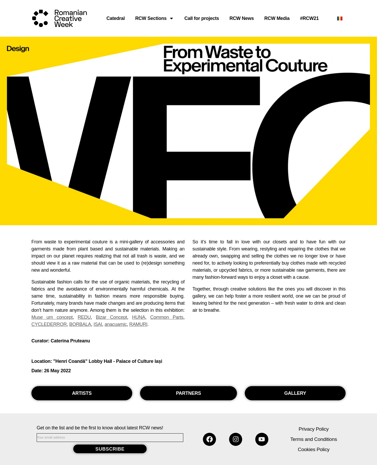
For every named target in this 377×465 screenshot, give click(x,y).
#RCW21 (309, 18)
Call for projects (201, 18)
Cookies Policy (314, 449)
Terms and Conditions (313, 439)
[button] (81, 393)
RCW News (242, 18)
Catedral (116, 18)
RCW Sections (154, 18)
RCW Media (277, 18)
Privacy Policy (314, 429)
